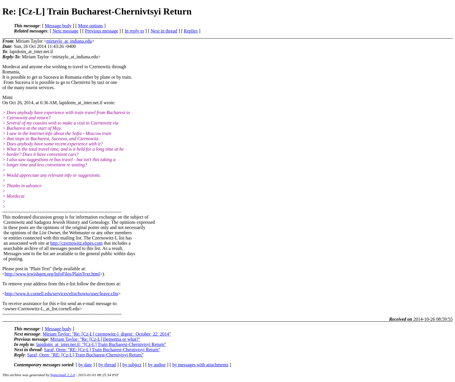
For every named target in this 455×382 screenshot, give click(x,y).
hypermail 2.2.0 (62, 375)
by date (85, 364)
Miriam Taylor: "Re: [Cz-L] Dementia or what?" (95, 339)
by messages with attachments (200, 364)
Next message (65, 30)
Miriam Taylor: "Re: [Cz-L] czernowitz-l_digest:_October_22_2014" (107, 333)
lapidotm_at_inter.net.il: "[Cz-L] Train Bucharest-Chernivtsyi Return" (101, 344)
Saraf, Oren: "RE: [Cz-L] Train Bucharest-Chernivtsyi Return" (102, 349)
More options (90, 25)
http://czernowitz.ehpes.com (76, 243)
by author (157, 364)
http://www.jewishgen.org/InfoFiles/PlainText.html (52, 273)
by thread (107, 364)
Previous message (101, 30)
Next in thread (164, 30)
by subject (131, 364)
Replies (191, 30)
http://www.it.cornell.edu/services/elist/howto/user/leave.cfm (61, 293)
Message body (58, 25)
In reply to (134, 30)
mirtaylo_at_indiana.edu (69, 41)
